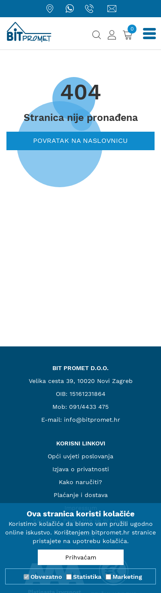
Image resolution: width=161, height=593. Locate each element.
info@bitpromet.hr (92, 419)
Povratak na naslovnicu (80, 140)
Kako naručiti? (80, 482)
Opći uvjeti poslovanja (80, 456)
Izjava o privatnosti (80, 469)
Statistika (87, 576)
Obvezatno (46, 576)
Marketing (127, 576)
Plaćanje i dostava (81, 494)
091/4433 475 (89, 406)
